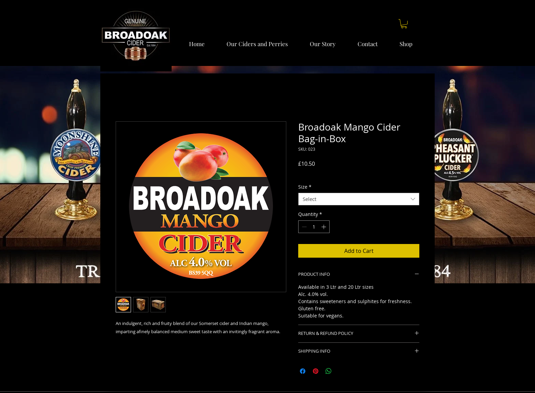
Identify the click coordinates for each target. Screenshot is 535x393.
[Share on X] (341, 371)
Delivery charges (317, 173)
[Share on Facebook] (303, 371)
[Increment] (324, 227)
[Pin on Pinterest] (316, 371)
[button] (404, 23)
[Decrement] (303, 227)
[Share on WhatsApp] (328, 371)
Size (305, 187)
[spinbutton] (314, 227)
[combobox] (358, 199)
